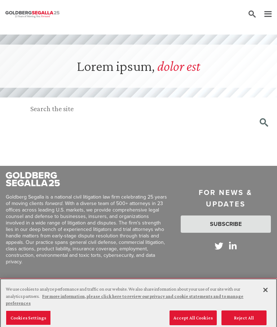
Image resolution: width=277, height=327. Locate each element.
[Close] (265, 293)
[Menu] (264, 14)
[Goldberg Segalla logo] (32, 14)
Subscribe (226, 224)
